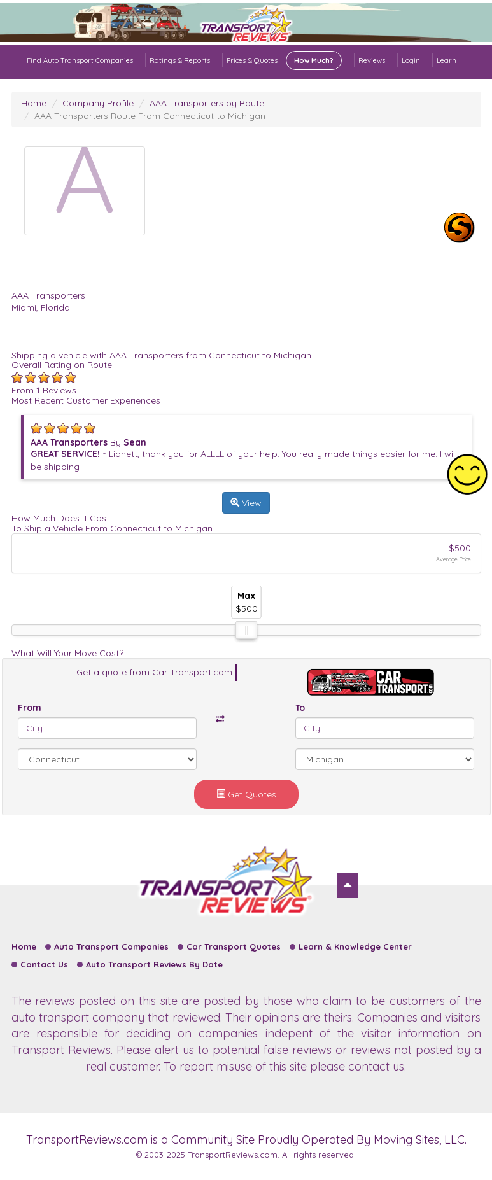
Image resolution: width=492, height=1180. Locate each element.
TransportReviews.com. (233, 1154)
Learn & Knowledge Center (355, 946)
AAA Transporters (48, 295)
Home (33, 103)
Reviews (371, 60)
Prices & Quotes (284, 60)
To (300, 707)
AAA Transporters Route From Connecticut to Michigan (149, 116)
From (29, 707)
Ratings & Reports (180, 60)
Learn (446, 60)
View (246, 503)
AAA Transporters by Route (207, 103)
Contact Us (44, 964)
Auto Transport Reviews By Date (154, 964)
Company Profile (98, 103)
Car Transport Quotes (233, 946)
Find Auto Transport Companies (80, 60)
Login (411, 60)
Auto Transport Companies (111, 946)
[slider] (246, 630)
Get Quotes (246, 794)
